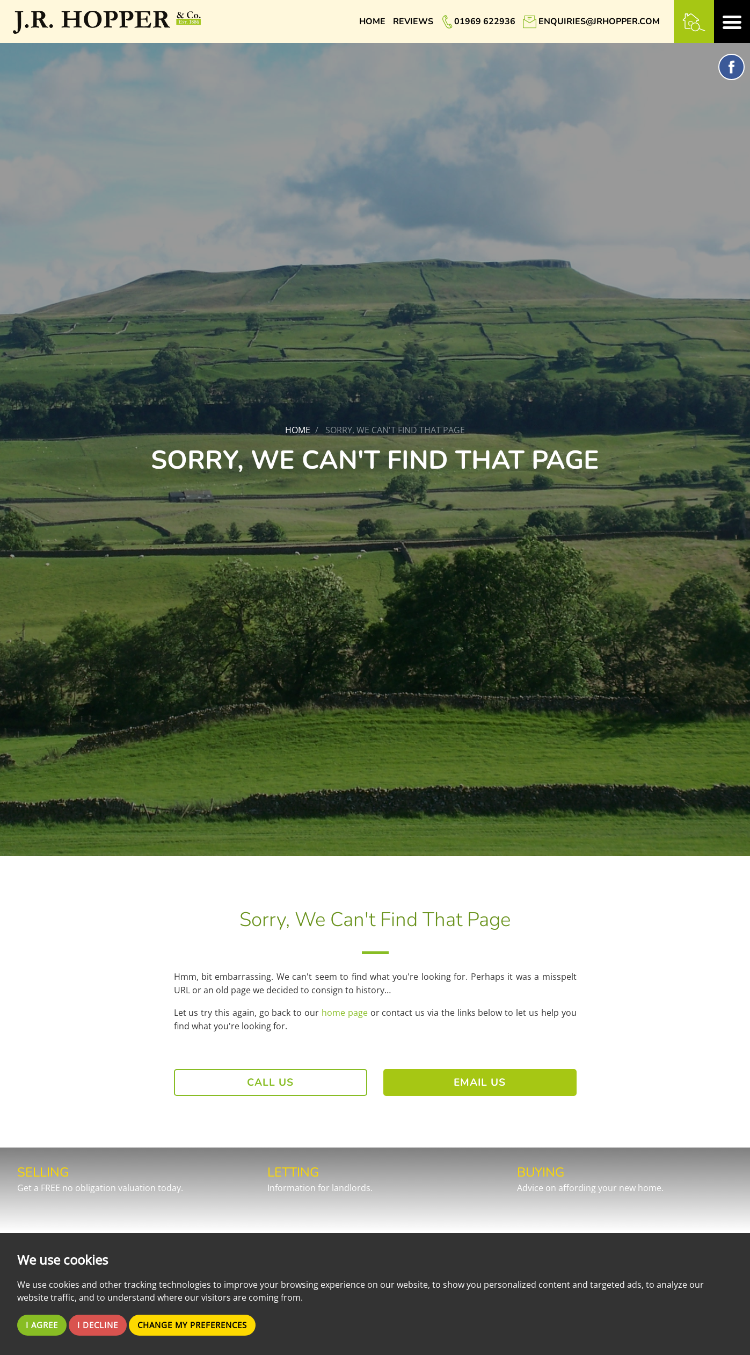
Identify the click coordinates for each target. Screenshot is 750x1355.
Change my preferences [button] (202, 1325)
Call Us (270, 1082)
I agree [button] (43, 1325)
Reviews (413, 21)
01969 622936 (484, 21)
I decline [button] (101, 1325)
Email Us (480, 1082)
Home (372, 21)
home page (345, 1013)
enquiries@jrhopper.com (599, 21)
